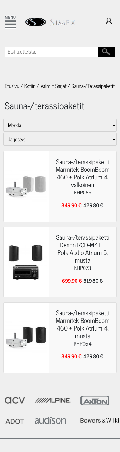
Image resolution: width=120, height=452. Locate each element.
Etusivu (12, 86)
